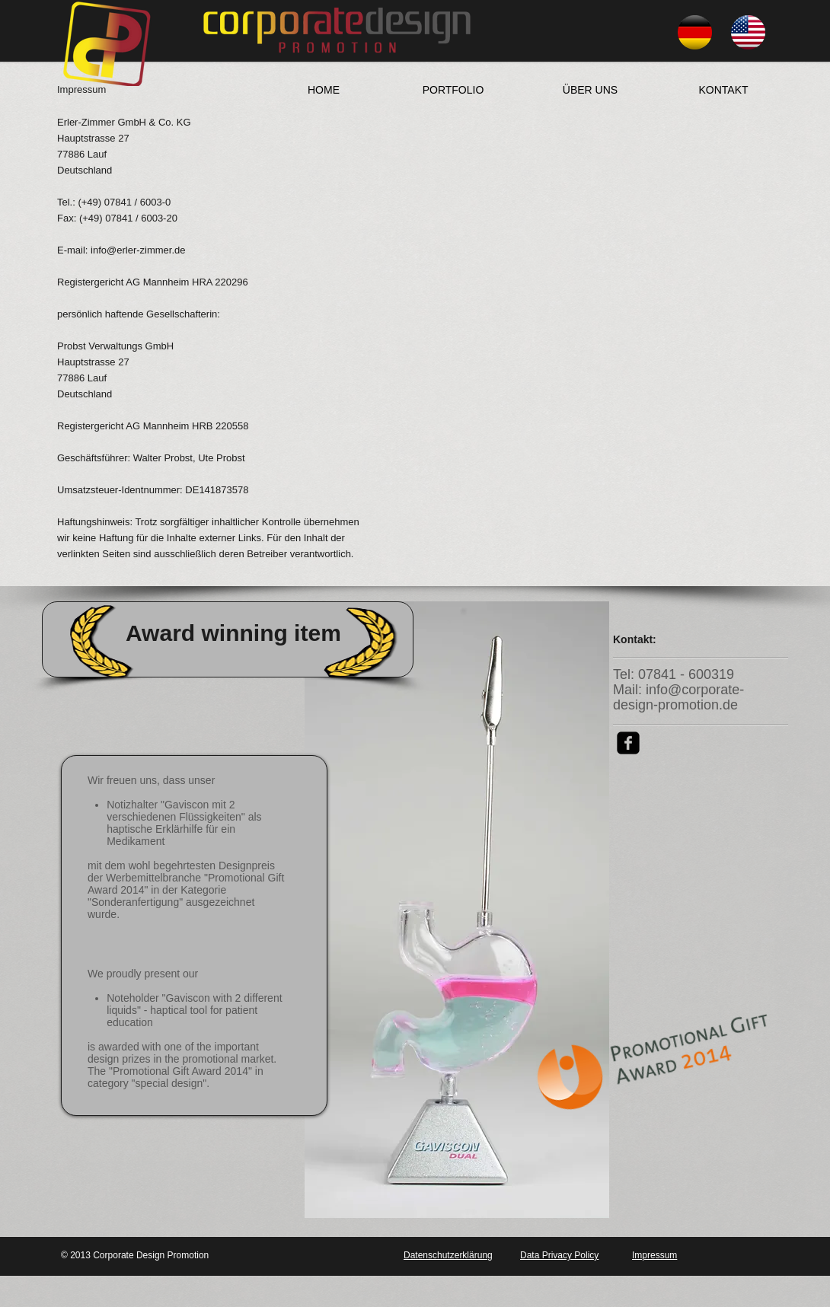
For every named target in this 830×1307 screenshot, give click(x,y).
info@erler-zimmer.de (138, 250)
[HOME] (323, 90)
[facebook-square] (628, 743)
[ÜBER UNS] (590, 90)
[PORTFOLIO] (453, 90)
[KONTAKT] (723, 90)
